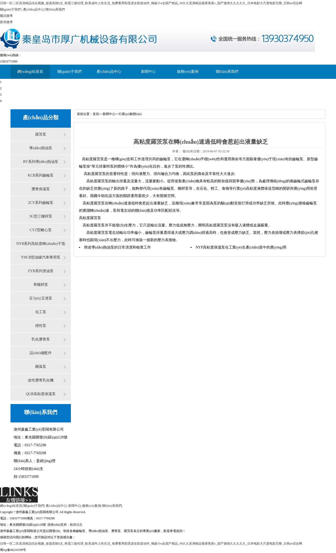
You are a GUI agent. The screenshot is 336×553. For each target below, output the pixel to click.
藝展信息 (76, 524)
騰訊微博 (6, 16)
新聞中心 (148, 72)
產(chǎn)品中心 (33, 9)
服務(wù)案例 (187, 72)
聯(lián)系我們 (55, 9)
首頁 (96, 114)
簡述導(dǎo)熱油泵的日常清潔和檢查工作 (117, 247)
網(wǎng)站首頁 (30, 72)
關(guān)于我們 (10, 9)
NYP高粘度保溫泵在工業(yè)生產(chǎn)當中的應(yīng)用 (241, 247)
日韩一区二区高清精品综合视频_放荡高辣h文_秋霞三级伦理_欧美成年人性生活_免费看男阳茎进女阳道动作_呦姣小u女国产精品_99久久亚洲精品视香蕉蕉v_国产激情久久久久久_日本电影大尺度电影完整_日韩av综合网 (151, 3)
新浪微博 (6, 22)
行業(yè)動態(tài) (130, 114)
